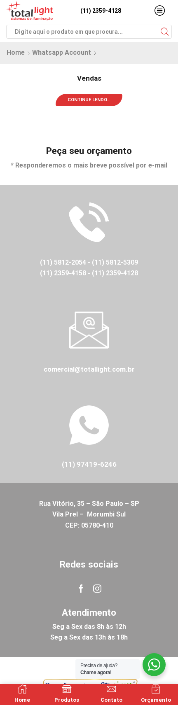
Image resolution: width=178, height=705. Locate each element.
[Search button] (164, 31)
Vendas (89, 78)
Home (16, 52)
